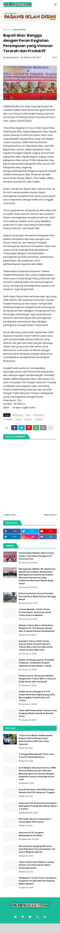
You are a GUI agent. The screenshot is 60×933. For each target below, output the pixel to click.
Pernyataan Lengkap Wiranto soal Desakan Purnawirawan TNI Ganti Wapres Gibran (37, 849)
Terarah (28, 419)
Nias (28, 415)
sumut (18, 419)
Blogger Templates (32, 927)
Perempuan (39, 415)
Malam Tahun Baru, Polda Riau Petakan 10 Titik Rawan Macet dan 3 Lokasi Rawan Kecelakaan (37, 628)
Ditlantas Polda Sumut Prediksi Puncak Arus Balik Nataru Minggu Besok (37, 596)
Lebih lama (49, 514)
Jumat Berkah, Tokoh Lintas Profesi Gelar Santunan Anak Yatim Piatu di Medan (35, 612)
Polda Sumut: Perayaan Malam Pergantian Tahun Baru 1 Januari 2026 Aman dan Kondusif (37, 678)
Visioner (38, 419)
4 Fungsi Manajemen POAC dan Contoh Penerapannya (36, 756)
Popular (10, 728)
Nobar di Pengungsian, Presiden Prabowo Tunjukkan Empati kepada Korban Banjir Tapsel (36, 662)
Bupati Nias (20, 29)
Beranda (7, 29)
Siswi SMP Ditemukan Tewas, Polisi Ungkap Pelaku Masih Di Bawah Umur (38, 713)
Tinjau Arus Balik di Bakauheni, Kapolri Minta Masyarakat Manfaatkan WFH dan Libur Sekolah (36, 740)
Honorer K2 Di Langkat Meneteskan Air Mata (31, 834)
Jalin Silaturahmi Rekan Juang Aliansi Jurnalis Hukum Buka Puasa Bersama (36, 865)
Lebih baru (10, 514)
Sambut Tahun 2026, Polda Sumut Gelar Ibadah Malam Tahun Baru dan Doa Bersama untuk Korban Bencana (36, 645)
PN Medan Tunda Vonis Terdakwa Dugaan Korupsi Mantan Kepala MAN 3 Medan (37, 880)
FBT (48, 927)
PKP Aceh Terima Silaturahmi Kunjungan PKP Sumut (35, 820)
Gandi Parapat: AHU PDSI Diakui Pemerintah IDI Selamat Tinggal (37, 791)
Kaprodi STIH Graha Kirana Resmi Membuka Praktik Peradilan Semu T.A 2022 (38, 806)
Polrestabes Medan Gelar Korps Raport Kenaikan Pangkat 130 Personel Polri (36, 556)
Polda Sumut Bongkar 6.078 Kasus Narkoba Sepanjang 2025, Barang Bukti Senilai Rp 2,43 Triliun (37, 696)
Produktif (8, 419)
